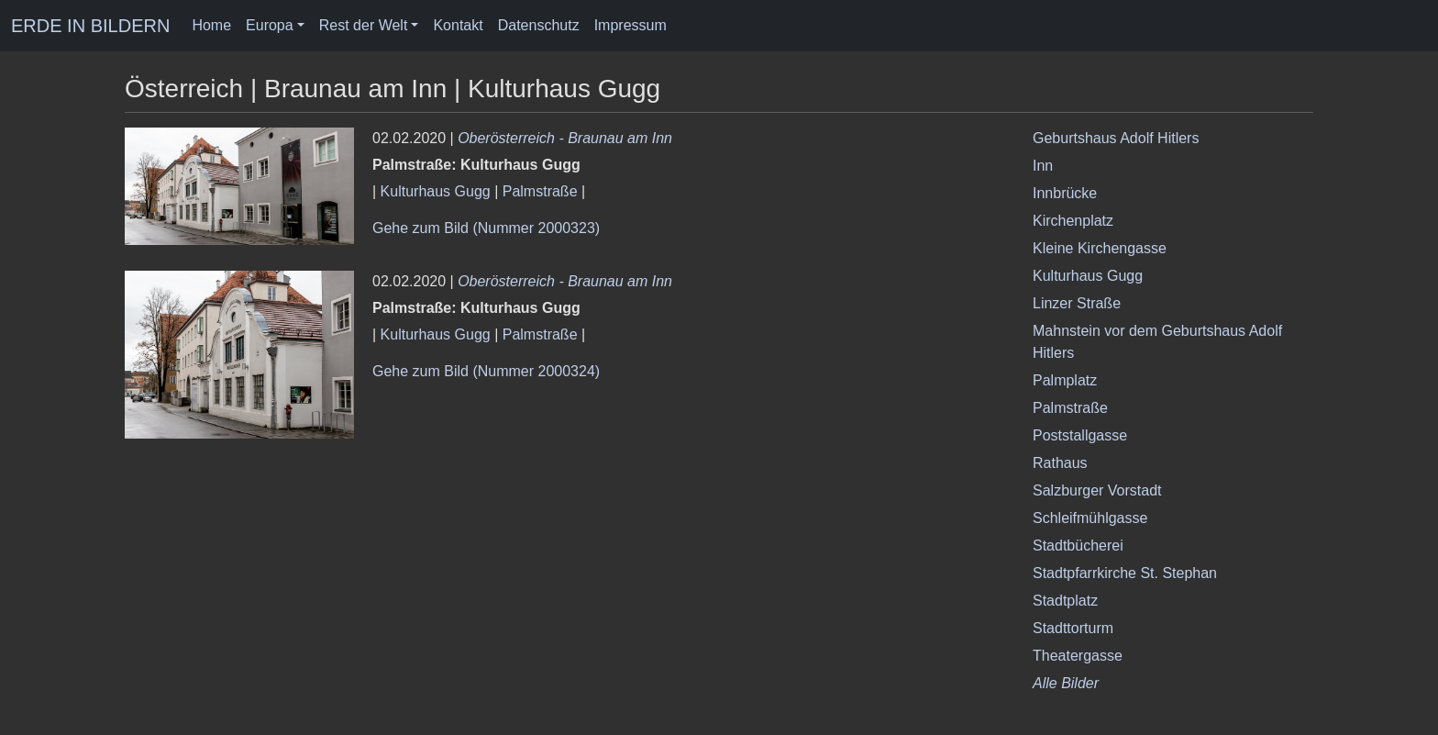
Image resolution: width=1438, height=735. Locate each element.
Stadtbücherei (1078, 545)
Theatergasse (1078, 655)
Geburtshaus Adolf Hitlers (1116, 138)
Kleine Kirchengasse (1100, 248)
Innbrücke (1065, 193)
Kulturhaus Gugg (436, 191)
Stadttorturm (1073, 628)
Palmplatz (1065, 380)
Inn (1043, 165)
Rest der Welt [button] (363, 25)
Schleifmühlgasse (1090, 518)
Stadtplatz (1065, 600)
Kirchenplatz (1073, 220)
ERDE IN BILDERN (90, 26)
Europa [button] (269, 25)
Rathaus (1060, 463)
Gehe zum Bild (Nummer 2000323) (486, 228)
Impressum (630, 25)
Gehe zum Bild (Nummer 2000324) (486, 371)
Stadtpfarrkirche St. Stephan (1125, 573)
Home (211, 25)
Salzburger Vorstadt (1097, 490)
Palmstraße (540, 191)
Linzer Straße (1077, 303)
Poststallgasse (1080, 435)
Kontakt (457, 25)
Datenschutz (539, 25)
